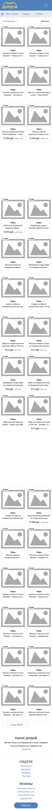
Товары (26, 14)
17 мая (5, 27)
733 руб (13, 389)
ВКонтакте (26, 766)
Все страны (12, 14)
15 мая (31, 490)
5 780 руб (39, 522)
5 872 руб (12, 232)
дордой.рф (25, 798)
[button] (26, 805)
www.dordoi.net (26, 795)
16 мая (31, 239)
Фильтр (45, 21)
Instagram (26, 769)
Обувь (40, 14)
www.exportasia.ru (26, 788)
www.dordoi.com (26, 791)
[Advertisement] (26, 169)
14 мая (5, 529)
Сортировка (9, 21)
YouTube (26, 776)
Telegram (26, 749)
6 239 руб (12, 138)
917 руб (13, 350)
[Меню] (46, 5)
